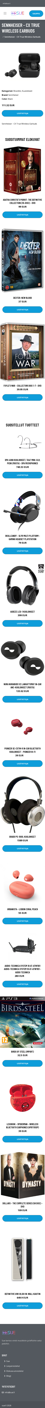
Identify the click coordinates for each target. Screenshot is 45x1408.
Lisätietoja (22, 113)
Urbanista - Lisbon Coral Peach (22, 909)
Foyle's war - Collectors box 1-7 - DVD (22, 385)
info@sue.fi (6, 3)
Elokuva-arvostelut (14, 1371)
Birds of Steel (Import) (22, 1051)
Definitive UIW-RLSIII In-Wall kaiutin (22, 1293)
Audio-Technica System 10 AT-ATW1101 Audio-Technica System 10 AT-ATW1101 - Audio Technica (22, 969)
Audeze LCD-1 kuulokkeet (22, 611)
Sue (8, 1361)
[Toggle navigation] (5, 13)
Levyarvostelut (13, 1366)
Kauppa (36, 13)
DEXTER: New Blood (22, 297)
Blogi (8, 1376)
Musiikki (17, 91)
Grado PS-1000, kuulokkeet (22, 836)
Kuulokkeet (27, 91)
